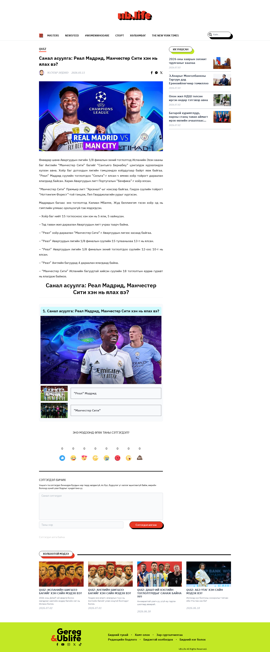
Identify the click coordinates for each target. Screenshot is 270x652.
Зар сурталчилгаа (169, 635)
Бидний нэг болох (193, 639)
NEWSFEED (72, 35)
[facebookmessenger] (156, 72)
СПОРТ (119, 35)
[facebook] (151, 72)
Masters (53, 35)
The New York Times (165, 35)
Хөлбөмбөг (138, 35)
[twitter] (161, 72)
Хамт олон (142, 635)
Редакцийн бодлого (122, 639)
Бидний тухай (118, 635)
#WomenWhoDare (97, 35)
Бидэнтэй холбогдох (158, 639)
